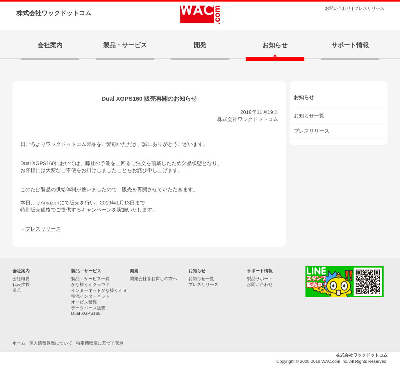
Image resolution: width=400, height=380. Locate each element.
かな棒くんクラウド (90, 284)
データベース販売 (88, 307)
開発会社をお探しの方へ (153, 278)
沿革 (16, 290)
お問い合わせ (338, 8)
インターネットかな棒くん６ (99, 290)
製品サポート (260, 278)
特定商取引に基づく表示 (99, 343)
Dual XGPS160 (85, 313)
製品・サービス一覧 (90, 278)
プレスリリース (369, 8)
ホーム (18, 343)
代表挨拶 (21, 284)
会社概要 (21, 278)
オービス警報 (84, 302)
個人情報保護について (50, 343)
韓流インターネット (90, 296)
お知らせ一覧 (201, 278)
